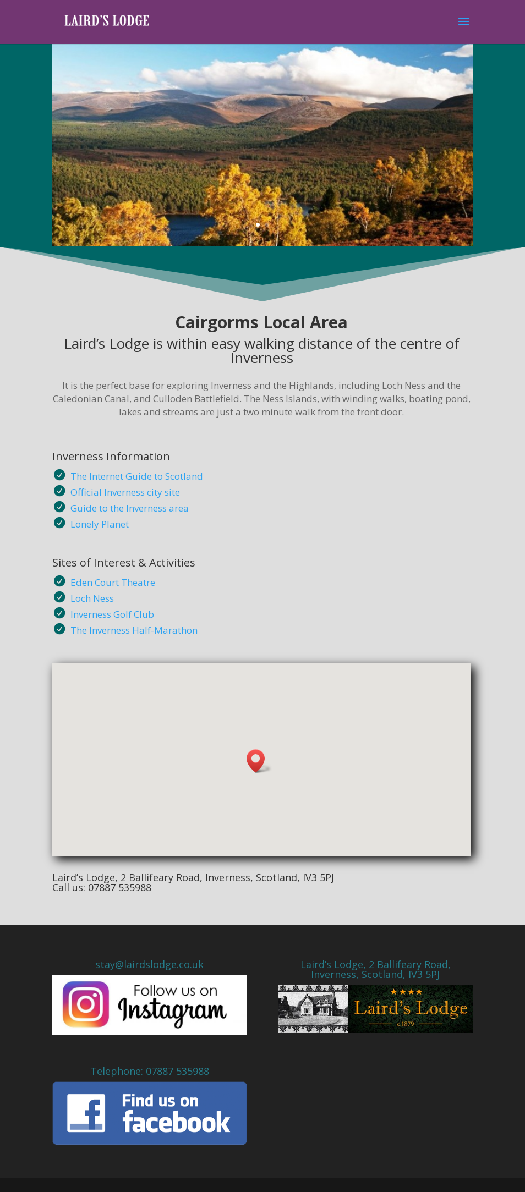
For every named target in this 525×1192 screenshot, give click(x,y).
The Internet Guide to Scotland (136, 476)
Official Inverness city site (125, 492)
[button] (259, 761)
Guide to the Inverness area (129, 508)
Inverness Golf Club (112, 614)
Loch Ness (92, 598)
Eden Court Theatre (112, 582)
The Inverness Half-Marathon (134, 630)
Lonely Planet (99, 524)
